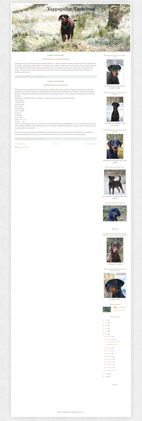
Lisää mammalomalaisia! (56, 59)
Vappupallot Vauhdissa (71, 9)
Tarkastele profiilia (119, 310)
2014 (106, 326)
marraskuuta (110, 339)
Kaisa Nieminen (120, 307)
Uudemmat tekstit (20, 144)
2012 (106, 331)
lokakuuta (109, 348)
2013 (106, 328)
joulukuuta (109, 336)
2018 (106, 320)
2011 (106, 334)
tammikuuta (109, 370)
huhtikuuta (109, 362)
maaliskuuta (109, 364)
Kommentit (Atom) (23, 147)
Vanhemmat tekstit (91, 144)
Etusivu (55, 144)
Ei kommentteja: (39, 76)
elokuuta (108, 353)
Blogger (82, 412)
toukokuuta (109, 359)
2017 (106, 323)
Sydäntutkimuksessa (56, 85)
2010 (106, 374)
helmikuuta (109, 367)
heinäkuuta (109, 356)
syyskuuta (109, 350)
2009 (106, 376)
